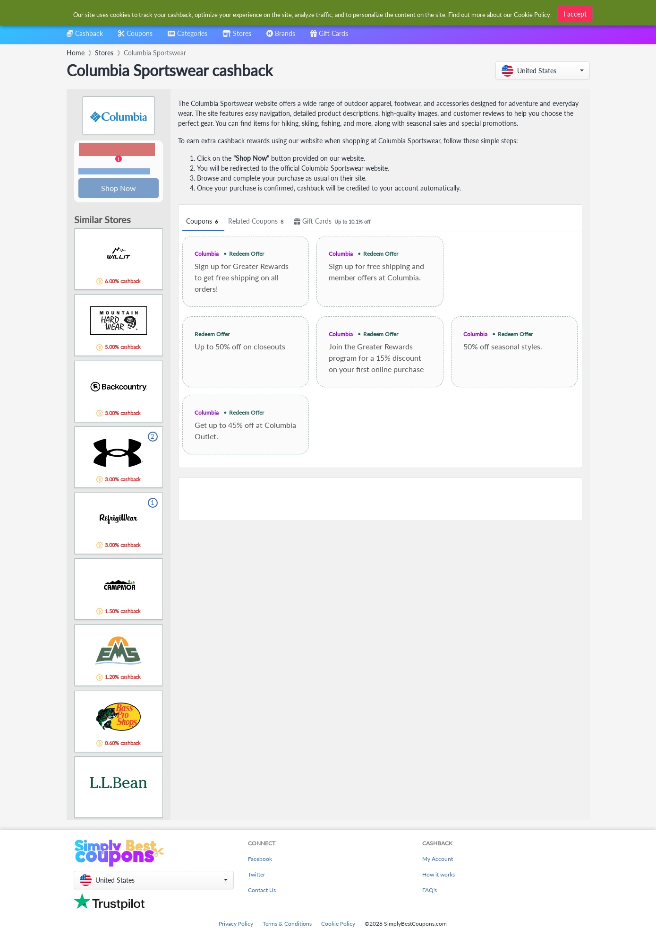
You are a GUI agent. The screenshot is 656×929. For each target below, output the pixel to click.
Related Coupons (257, 221)
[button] (542, 70)
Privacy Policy (236, 924)
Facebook (260, 859)
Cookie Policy (338, 924)
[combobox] (187, 36)
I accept (575, 14)
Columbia (207, 253)
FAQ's (429, 890)
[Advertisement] (380, 499)
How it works (438, 875)
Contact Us (262, 890)
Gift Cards (333, 221)
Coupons (203, 221)
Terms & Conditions (287, 924)
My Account (437, 859)
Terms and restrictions (114, 172)
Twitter (256, 875)
